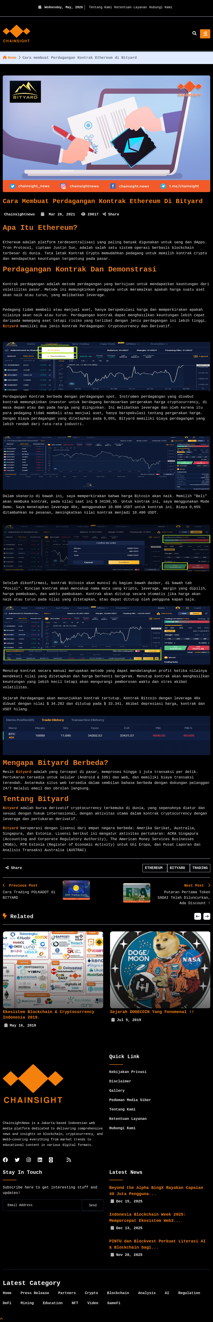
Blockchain (118, 1293)
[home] (16, 34)
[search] (194, 34)
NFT (75, 1303)
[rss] (69, 1160)
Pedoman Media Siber (130, 1100)
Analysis (147, 1293)
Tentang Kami (100, 7)
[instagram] (29, 1160)
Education (52, 1303)
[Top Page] (1, 1319)
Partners (67, 1293)
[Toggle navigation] (205, 33)
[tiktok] (51, 1160)
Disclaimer (120, 1081)
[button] (197, 916)
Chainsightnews (19, 214)
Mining (27, 1303)
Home (9, 58)
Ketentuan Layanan (130, 7)
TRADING (200, 868)
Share (111, 214)
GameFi (114, 1303)
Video (92, 1303)
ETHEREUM (155, 868)
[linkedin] (40, 1160)
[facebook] (5, 1160)
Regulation (189, 1293)
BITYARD (178, 868)
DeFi (7, 1303)
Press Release (35, 1293)
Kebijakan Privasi (128, 1072)
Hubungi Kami (160, 7)
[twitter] (17, 1160)
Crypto (91, 1293)
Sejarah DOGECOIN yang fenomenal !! (152, 1012)
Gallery (117, 1091)
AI (167, 1293)
